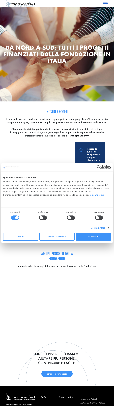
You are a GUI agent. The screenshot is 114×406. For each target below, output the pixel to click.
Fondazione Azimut (88, 399)
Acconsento (93, 236)
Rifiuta (21, 236)
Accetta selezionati (57, 236)
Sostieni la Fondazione (57, 373)
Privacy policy (66, 397)
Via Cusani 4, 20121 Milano (92, 402)
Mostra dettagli (97, 228)
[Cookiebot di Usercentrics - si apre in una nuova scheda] (99, 167)
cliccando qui (97, 195)
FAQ (43, 397)
